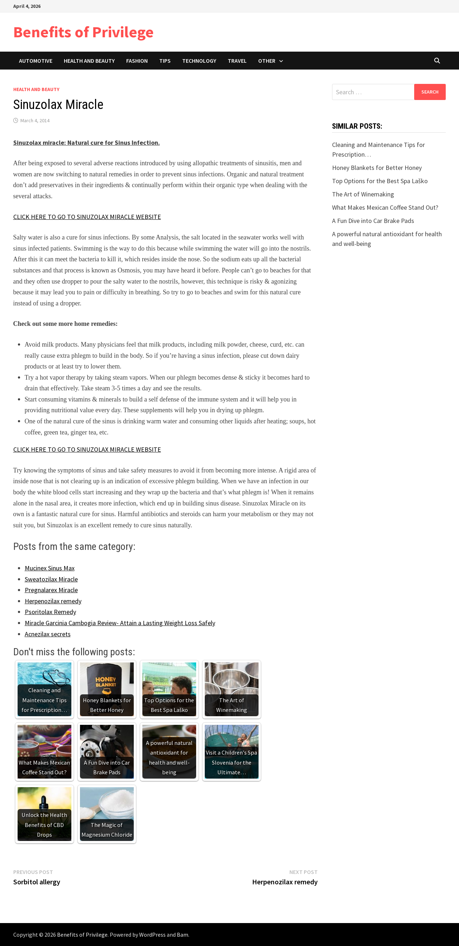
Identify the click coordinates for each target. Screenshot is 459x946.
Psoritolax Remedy (50, 612)
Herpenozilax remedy (53, 601)
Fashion (137, 60)
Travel (237, 60)
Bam (182, 934)
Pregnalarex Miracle (51, 590)
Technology (199, 60)
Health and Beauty (89, 60)
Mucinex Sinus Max (50, 568)
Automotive (35, 60)
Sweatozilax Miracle (51, 579)
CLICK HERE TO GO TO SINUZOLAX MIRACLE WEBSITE (87, 217)
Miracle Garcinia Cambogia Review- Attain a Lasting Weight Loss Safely (120, 623)
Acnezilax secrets (48, 634)
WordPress (152, 934)
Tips (165, 60)
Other (266, 60)
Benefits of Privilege (83, 32)
